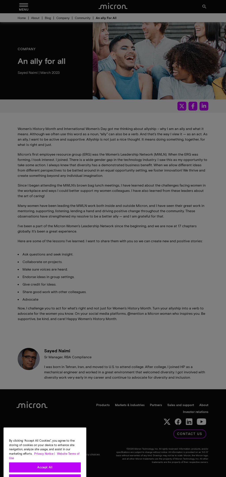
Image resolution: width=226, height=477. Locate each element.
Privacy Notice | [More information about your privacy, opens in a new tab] (44, 462)
